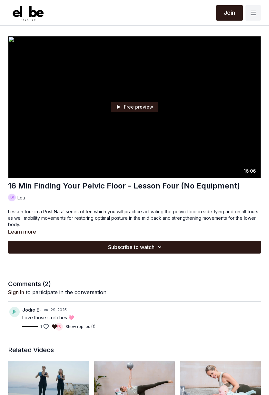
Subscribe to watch (136, 247)
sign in (16, 292)
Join (229, 12)
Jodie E (30, 310)
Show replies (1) (80, 326)
